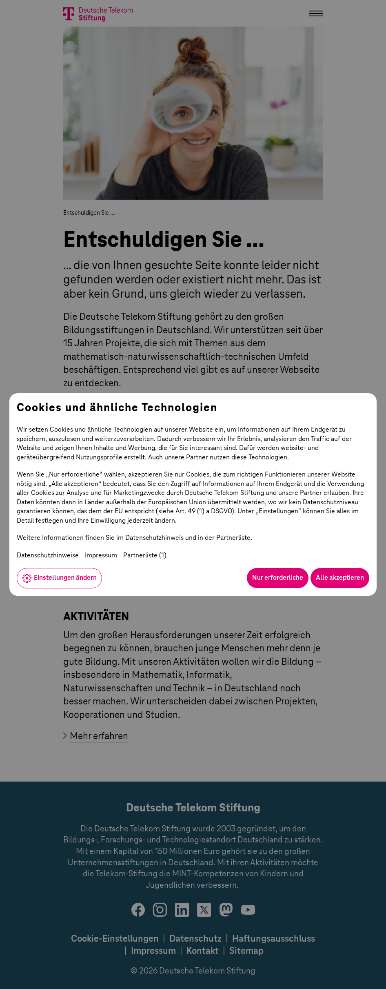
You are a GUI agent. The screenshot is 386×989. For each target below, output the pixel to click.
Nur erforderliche (277, 577)
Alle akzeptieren (340, 577)
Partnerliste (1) (144, 555)
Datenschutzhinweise (48, 555)
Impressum (101, 555)
